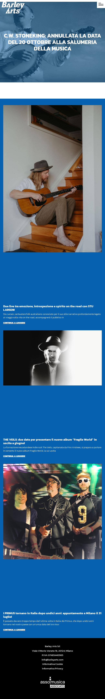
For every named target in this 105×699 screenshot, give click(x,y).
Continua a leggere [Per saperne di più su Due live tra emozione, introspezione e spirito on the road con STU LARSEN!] (14, 322)
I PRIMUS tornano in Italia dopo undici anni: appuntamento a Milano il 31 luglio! (52, 615)
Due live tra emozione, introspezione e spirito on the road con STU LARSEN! (48, 308)
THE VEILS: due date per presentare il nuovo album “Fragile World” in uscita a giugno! (50, 441)
